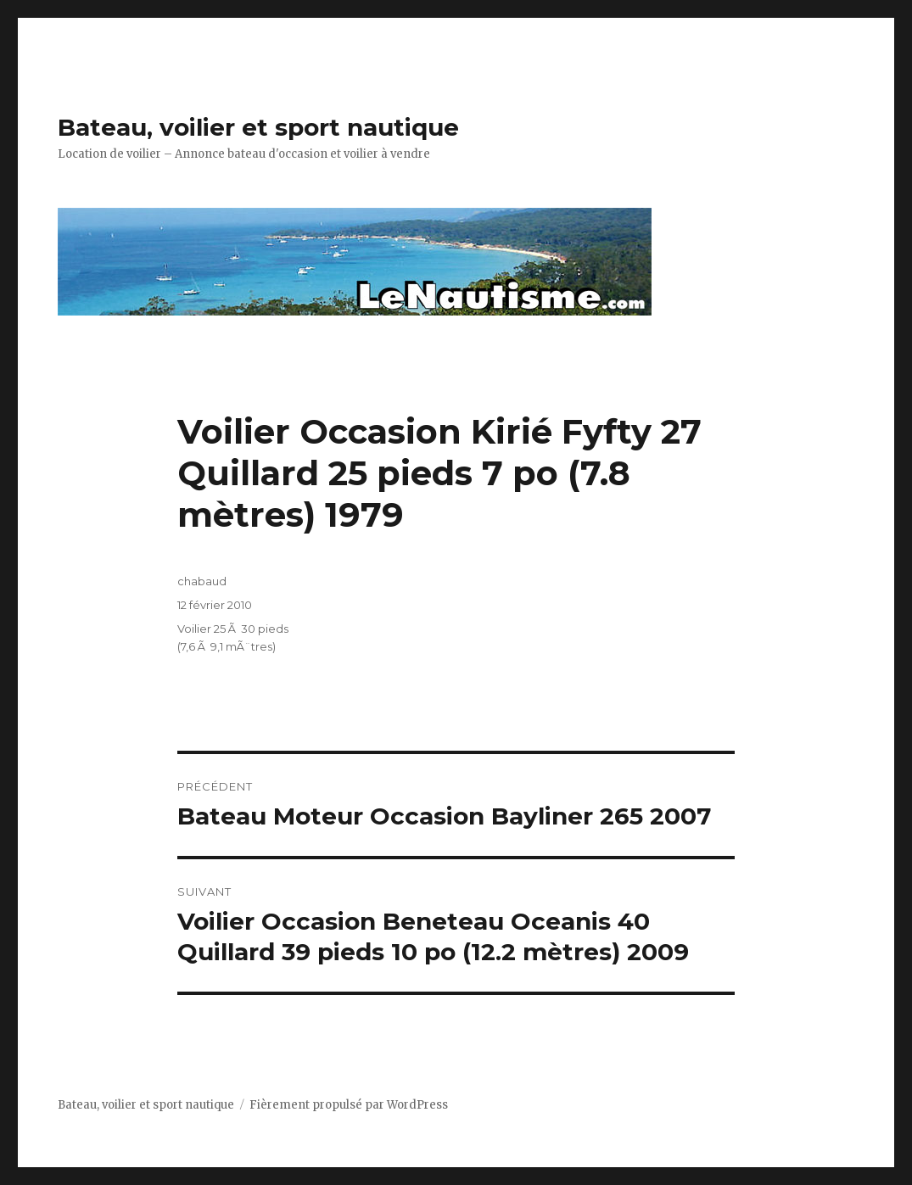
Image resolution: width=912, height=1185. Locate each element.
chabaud (202, 581)
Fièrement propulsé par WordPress (348, 1105)
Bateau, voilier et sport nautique (258, 127)
